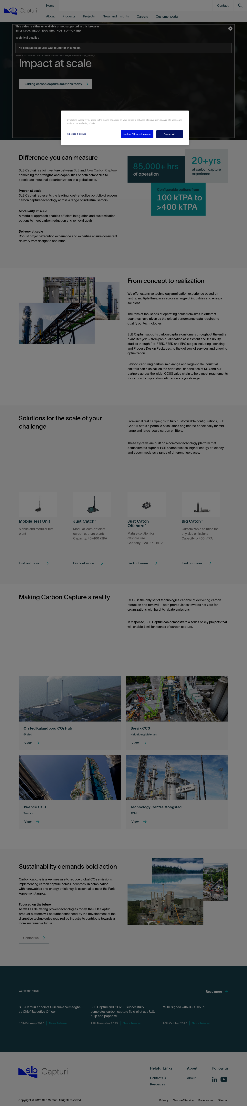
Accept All (169, 134)
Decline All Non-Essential (137, 134)
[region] (125, 128)
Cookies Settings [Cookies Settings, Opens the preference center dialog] (77, 134)
